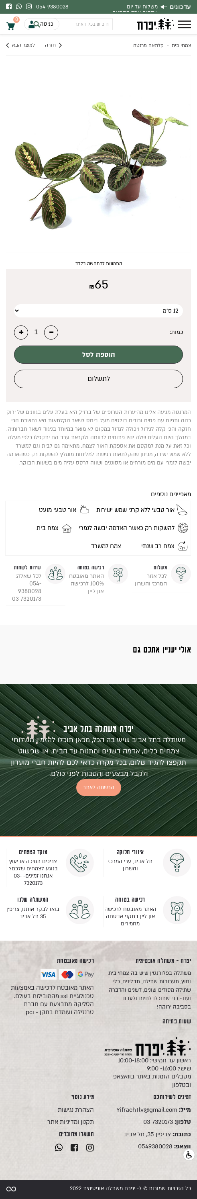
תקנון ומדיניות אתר (70, 1122)
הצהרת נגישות (76, 1110)
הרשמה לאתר (98, 787)
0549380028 (164, 1146)
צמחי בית (181, 45)
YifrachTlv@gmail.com (153, 1110)
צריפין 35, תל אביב (157, 1134)
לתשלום (98, 378)
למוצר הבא (20, 45)
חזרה (53, 45)
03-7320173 (167, 1122)
